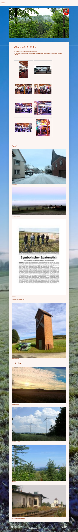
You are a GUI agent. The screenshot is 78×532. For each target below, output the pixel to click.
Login (65, 526)
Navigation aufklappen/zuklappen (39, 3)
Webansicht (64, 527)
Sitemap (22, 526)
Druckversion (15, 526)
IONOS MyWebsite (33, 528)
